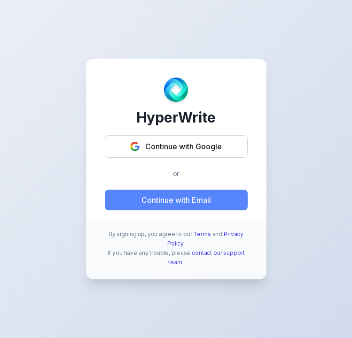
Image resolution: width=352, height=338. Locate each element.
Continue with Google (176, 146)
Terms (202, 234)
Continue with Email (176, 200)
